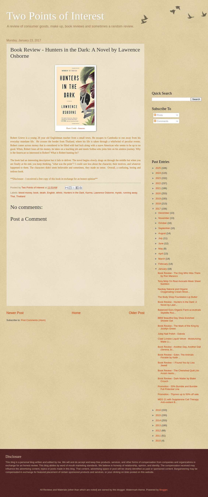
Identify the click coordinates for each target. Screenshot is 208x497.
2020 (158, 193)
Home (76, 313)
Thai (12, 196)
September (164, 228)
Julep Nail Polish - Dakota (171, 333)
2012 (158, 430)
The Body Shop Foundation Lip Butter (177, 297)
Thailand (20, 196)
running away (130, 192)
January (162, 268)
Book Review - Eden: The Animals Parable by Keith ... (175, 356)
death (43, 192)
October (162, 223)
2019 (158, 198)
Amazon (81, 128)
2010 (158, 440)
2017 (158, 208)
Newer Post (15, 313)
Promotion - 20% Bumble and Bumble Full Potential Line (177, 387)
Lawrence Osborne (104, 192)
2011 (158, 435)
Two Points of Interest (55, 16)
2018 (158, 203)
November (164, 218)
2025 (158, 168)
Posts (158, 115)
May (160, 248)
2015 (158, 415)
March (161, 258)
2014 (158, 420)
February (163, 263)
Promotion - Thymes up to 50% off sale (178, 394)
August (162, 233)
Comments (161, 121)
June (161, 243)
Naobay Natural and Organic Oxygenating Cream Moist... (174, 290)
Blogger (163, 489)
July (160, 238)
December (164, 213)
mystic (118, 192)
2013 (158, 425)
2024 (158, 173)
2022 (158, 183)
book (35, 192)
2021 (158, 188)
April (161, 253)
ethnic (59, 192)
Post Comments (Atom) (33, 320)
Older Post (136, 313)
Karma (89, 192)
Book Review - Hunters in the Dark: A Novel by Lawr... (177, 303)
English (51, 192)
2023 (158, 178)
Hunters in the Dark (74, 192)
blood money (25, 192)
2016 (158, 410)
